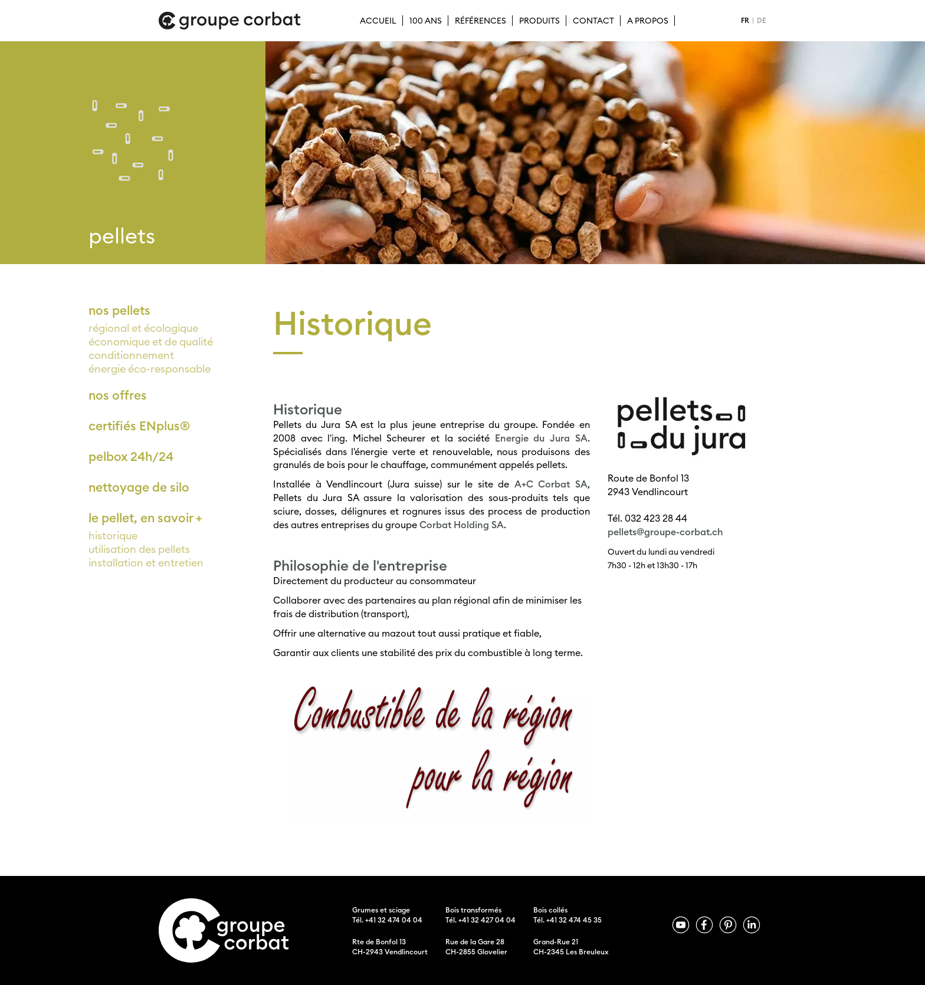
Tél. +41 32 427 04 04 (480, 919)
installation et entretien (146, 562)
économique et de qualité (150, 341)
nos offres (117, 395)
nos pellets (119, 310)
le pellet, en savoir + (145, 518)
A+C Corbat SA (551, 484)
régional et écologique (143, 328)
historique (112, 535)
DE (761, 20)
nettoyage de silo (138, 487)
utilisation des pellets (139, 549)
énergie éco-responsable (149, 368)
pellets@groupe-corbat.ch (665, 532)
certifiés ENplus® (139, 426)
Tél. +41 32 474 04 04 (387, 919)
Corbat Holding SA (461, 525)
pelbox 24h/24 (130, 457)
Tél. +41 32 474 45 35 (567, 919)
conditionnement (131, 355)
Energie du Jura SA (541, 438)
